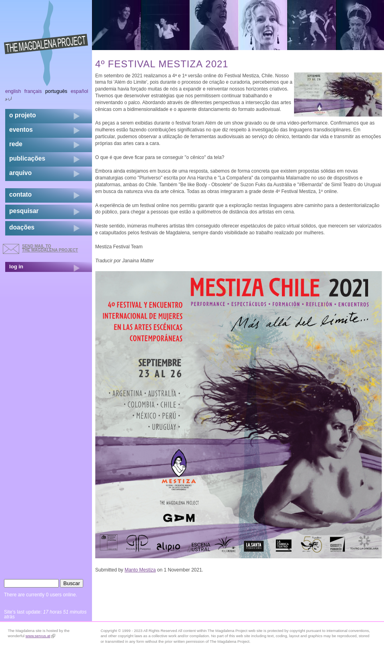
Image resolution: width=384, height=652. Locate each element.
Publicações (27, 158)
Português (56, 91)
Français (33, 91)
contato (20, 194)
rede (15, 144)
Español (79, 91)
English (13, 91)
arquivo (20, 172)
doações (21, 227)
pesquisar (24, 210)
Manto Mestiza (140, 570)
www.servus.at (40, 636)
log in (16, 267)
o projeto (22, 115)
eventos (21, 129)
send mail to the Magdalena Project (50, 248)
